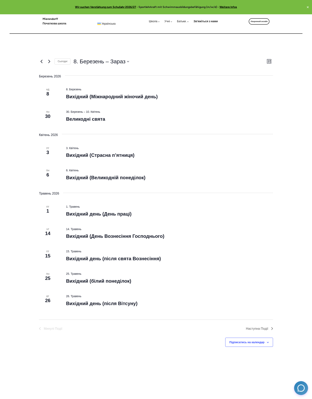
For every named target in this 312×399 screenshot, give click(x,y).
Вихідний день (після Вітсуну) (101, 303)
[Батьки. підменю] (183, 21)
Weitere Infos (228, 7)
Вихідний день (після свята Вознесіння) (113, 258)
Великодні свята (85, 119)
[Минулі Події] (41, 61)
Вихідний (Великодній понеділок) (105, 177)
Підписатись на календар (247, 342)
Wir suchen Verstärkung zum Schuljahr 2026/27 (105, 7)
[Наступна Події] (49, 61)
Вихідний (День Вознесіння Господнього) (115, 236)
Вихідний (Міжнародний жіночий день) (112, 96)
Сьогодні (62, 61)
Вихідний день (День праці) (99, 214)
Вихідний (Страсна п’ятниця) (100, 155)
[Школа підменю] (154, 21)
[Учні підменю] (168, 21)
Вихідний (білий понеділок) (98, 281)
